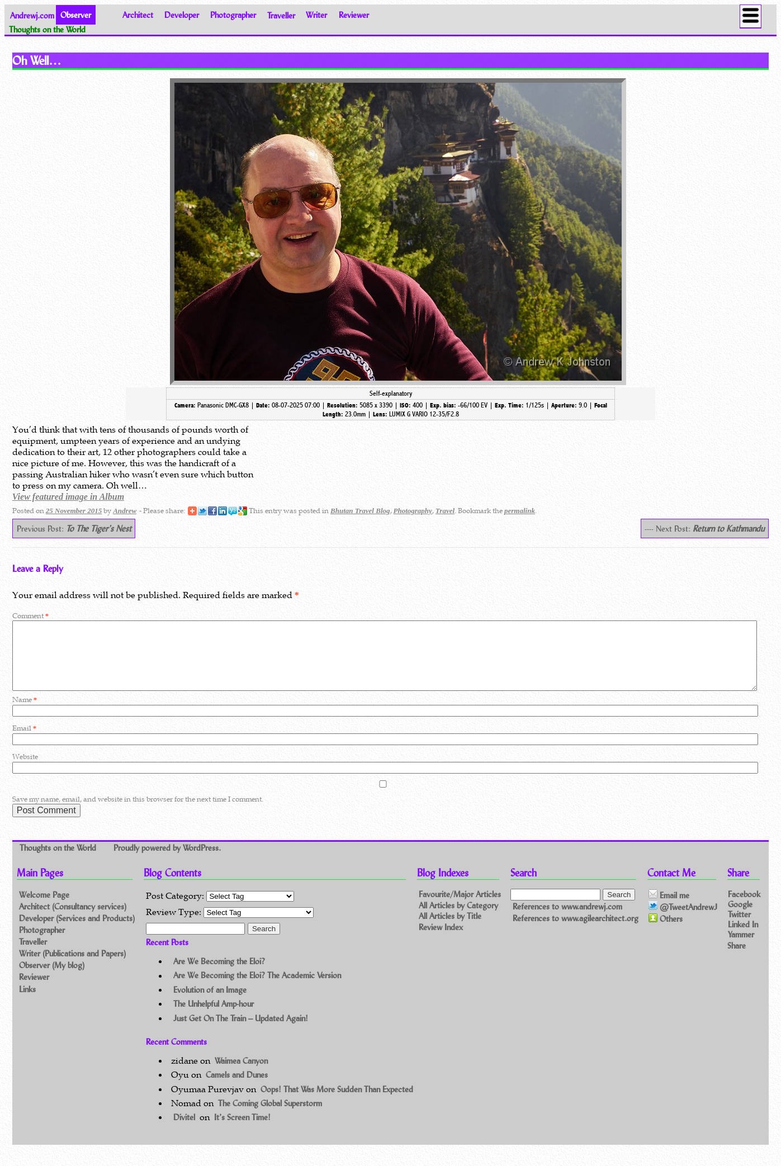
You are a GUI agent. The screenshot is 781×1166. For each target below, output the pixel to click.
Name (24, 713)
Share (736, 958)
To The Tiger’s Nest (98, 528)
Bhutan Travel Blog (360, 510)
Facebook (744, 907)
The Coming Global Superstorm (270, 1116)
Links (27, 1002)
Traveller (281, 15)
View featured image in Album (68, 496)
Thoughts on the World (59, 861)
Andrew (124, 510)
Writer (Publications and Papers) (72, 966)
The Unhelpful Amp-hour (213, 1017)
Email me (669, 908)
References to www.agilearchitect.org (575, 931)
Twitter (739, 927)
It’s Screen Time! (242, 1130)
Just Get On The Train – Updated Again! (240, 1031)
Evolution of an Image (210, 1003)
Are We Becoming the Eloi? (219, 974)
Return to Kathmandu (728, 528)
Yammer (741, 947)
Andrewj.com (32, 15)
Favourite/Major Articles (460, 907)
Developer (181, 15)
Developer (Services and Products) (77, 931)
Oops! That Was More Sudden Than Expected (337, 1102)
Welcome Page (44, 908)
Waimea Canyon (241, 1074)
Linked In (743, 937)
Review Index (441, 941)
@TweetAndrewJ (683, 920)
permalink (519, 510)
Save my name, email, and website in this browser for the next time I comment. (137, 812)
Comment (30, 615)
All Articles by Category (458, 918)
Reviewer (354, 15)
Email (24, 741)
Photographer (233, 15)
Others (666, 932)
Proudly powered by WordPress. (167, 861)
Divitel (184, 1130)
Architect (137, 15)
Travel (445, 510)
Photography (413, 510)
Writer (316, 15)
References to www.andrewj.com (567, 919)
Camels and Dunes (237, 1088)
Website (25, 770)
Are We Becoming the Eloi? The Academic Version (257, 989)
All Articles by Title (450, 930)
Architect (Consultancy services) (72, 919)
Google (740, 917)
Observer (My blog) (51, 978)
